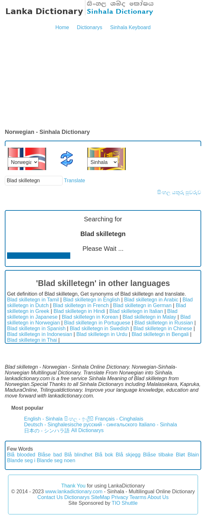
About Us (158, 497)
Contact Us (50, 497)
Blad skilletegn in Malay (149, 317)
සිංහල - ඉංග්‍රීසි (79, 419)
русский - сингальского (110, 424)
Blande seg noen (56, 460)
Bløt (180, 454)
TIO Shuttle (125, 503)
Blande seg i (21, 460)
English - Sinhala (43, 419)
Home (62, 27)
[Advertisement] (103, 80)
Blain (193, 454)
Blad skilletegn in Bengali (160, 334)
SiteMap (100, 497)
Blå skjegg (128, 454)
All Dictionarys (87, 430)
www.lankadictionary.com (73, 491)
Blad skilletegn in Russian (163, 322)
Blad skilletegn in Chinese (162, 328)
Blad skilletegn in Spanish (36, 328)
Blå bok (104, 454)
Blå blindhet (78, 454)
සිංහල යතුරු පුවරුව (179, 192)
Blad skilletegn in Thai (32, 340)
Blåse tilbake (158, 454)
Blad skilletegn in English (91, 299)
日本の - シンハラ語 (47, 430)
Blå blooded (21, 454)
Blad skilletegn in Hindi (79, 311)
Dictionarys (89, 27)
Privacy (119, 497)
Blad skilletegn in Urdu (101, 334)
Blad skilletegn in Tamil (33, 299)
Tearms (138, 497)
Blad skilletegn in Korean (90, 317)
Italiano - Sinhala (158, 424)
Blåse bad (50, 454)
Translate (74, 180)
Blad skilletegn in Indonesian (39, 334)
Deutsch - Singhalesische (53, 424)
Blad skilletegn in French (81, 305)
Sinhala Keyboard (130, 27)
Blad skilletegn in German (142, 305)
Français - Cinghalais (119, 419)
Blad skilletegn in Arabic (151, 299)
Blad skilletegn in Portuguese (97, 322)
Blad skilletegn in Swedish (99, 328)
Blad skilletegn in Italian (136, 311)
